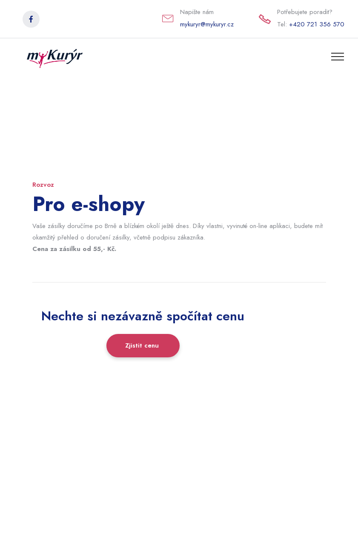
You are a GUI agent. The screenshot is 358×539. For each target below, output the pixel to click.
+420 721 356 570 (316, 24)
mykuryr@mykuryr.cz (207, 24)
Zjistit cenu (143, 345)
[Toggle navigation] (337, 56)
